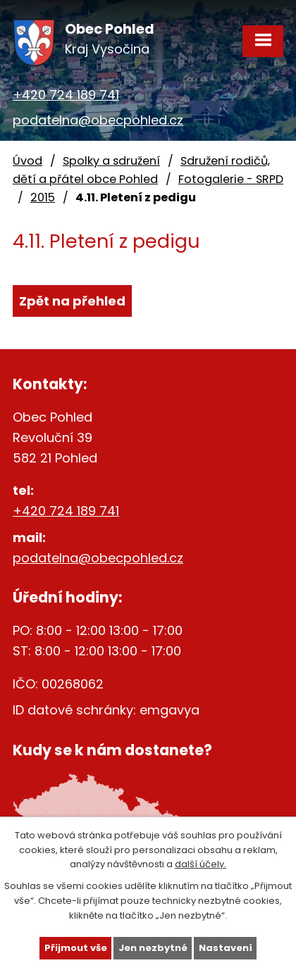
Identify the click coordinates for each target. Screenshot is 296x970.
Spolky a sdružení (111, 161)
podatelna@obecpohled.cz (98, 120)
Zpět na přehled (72, 301)
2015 (42, 197)
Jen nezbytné (152, 948)
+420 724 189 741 (66, 94)
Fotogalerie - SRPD (230, 179)
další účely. (200, 864)
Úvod (27, 161)
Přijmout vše (75, 948)
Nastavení (225, 948)
